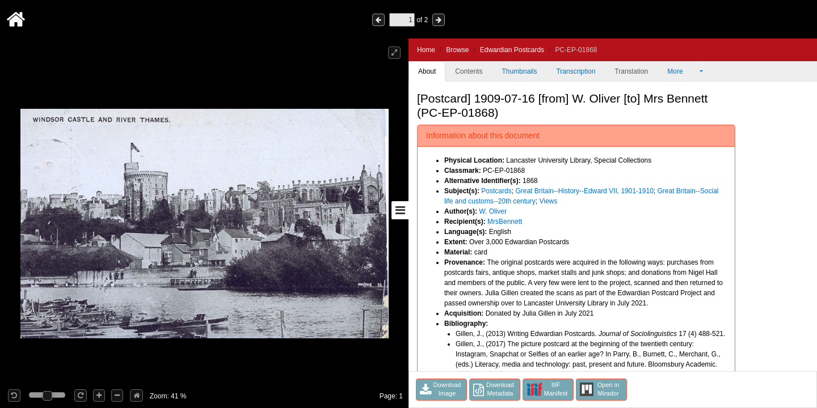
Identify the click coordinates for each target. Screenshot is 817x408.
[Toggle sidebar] (399, 210)
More (682, 71)
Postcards (496, 191)
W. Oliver (493, 211)
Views (548, 201)
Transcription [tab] (575, 71)
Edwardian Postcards (512, 50)
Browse (457, 50)
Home (426, 50)
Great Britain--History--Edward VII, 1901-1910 (584, 191)
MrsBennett (504, 222)
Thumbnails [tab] (519, 71)
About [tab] (427, 71)
